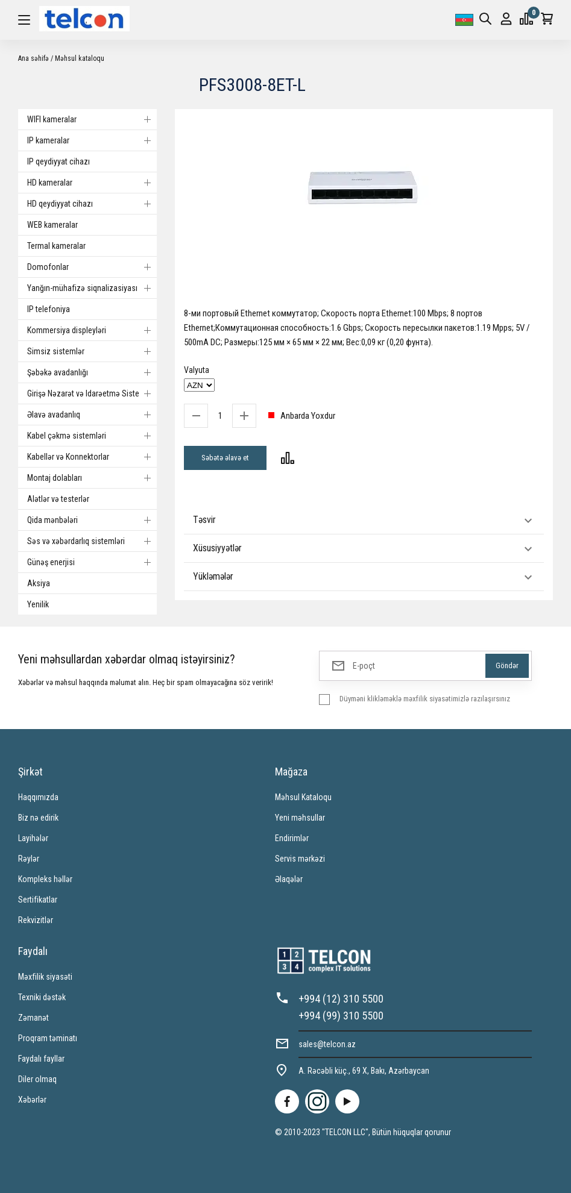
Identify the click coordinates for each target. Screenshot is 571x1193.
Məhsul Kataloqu (303, 797)
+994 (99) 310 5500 (340, 1015)
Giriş (506, 19)
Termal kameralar (56, 246)
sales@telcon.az (327, 1044)
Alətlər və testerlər (58, 499)
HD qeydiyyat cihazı (92, 203)
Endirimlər (292, 838)
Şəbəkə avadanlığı (92, 372)
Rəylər (28, 858)
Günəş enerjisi (92, 562)
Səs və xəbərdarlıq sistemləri (92, 541)
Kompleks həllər (45, 879)
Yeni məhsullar (300, 817)
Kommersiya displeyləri (92, 330)
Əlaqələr (289, 879)
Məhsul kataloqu (79, 58)
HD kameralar (92, 182)
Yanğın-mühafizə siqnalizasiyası (92, 288)
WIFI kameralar (92, 119)
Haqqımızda (38, 797)
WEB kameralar (52, 225)
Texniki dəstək (42, 997)
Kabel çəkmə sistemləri (92, 435)
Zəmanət (33, 1017)
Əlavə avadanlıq (92, 414)
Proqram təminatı (47, 1038)
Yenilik (38, 604)
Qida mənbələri (92, 520)
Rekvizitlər (35, 920)
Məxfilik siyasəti (45, 977)
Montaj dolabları (92, 478)
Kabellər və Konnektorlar (92, 456)
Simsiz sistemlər (92, 351)
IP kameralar (92, 140)
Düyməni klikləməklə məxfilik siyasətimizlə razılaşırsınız (424, 698)
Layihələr (33, 838)
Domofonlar (92, 267)
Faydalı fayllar (41, 1058)
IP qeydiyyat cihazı (58, 161)
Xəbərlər (32, 1099)
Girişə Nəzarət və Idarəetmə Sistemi (92, 393)
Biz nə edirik (38, 817)
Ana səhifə (33, 58)
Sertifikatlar (37, 899)
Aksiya (38, 583)
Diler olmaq (37, 1079)
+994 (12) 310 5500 (340, 998)
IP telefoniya (48, 309)
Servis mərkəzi (300, 858)
